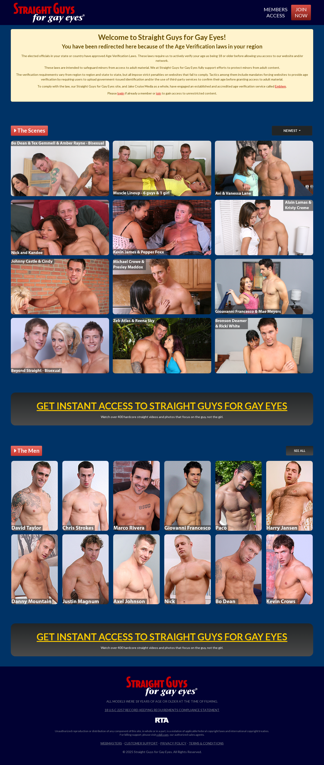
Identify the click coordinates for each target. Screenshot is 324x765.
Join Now (301, 12)
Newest (290, 131)
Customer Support (141, 743)
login (120, 93)
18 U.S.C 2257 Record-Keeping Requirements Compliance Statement (162, 710)
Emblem (280, 86)
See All (299, 451)
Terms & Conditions (206, 743)
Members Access (276, 12)
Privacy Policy (173, 743)
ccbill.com (162, 734)
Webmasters (111, 743)
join (158, 93)
